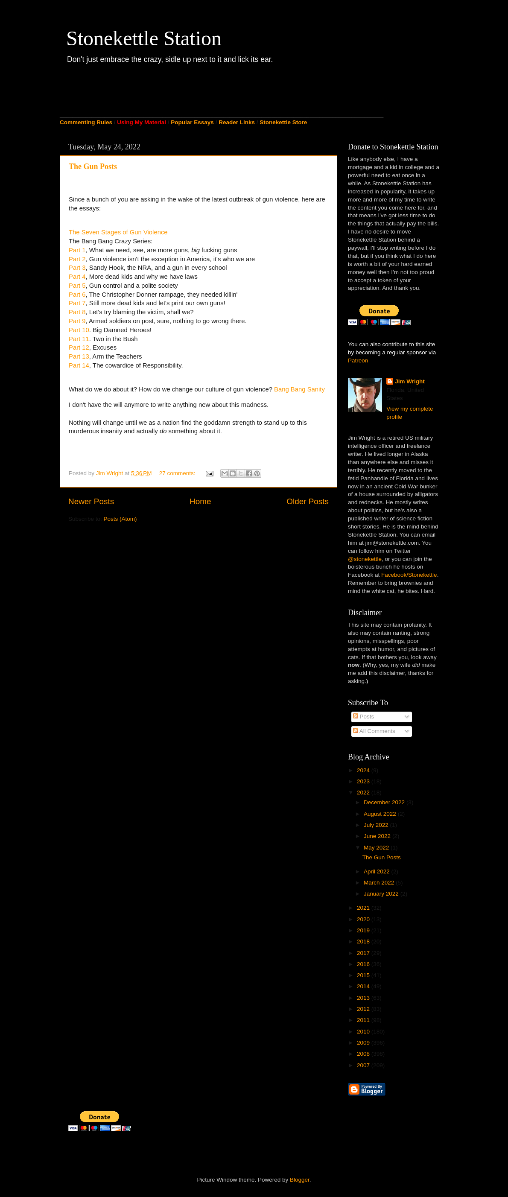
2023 (364, 781)
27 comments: (178, 473)
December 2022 (385, 802)
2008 (364, 1054)
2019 (364, 930)
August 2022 (381, 814)
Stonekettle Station (144, 38)
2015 (364, 975)
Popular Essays (192, 122)
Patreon (358, 360)
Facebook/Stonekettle (409, 575)
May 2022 (377, 847)
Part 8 (77, 312)
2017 (364, 953)
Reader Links (237, 122)
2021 (364, 908)
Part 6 (77, 294)
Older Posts (307, 501)
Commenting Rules (86, 122)
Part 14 (79, 365)
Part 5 (77, 285)
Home (200, 501)
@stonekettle (365, 559)
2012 (364, 1009)
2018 (364, 941)
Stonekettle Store (283, 122)
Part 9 (77, 321)
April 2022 (377, 871)
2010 (364, 1031)
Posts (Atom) (120, 519)
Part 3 (77, 267)
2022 (364, 792)
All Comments (374, 731)
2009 (364, 1042)
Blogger (299, 1180)
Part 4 (77, 276)
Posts (363, 716)
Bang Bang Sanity (299, 389)
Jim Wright (410, 381)
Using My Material (141, 122)
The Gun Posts (93, 166)
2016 (364, 964)
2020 (364, 919)
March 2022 (380, 882)
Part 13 (79, 356)
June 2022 (378, 836)
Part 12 (79, 347)
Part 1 (77, 250)
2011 (364, 1020)
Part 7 (77, 303)
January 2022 (382, 893)
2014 (364, 986)
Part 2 (77, 259)
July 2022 (377, 825)
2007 (364, 1065)
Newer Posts (91, 501)
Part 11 (79, 339)
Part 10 (79, 330)
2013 (364, 998)
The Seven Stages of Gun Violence (118, 232)
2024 (364, 770)
